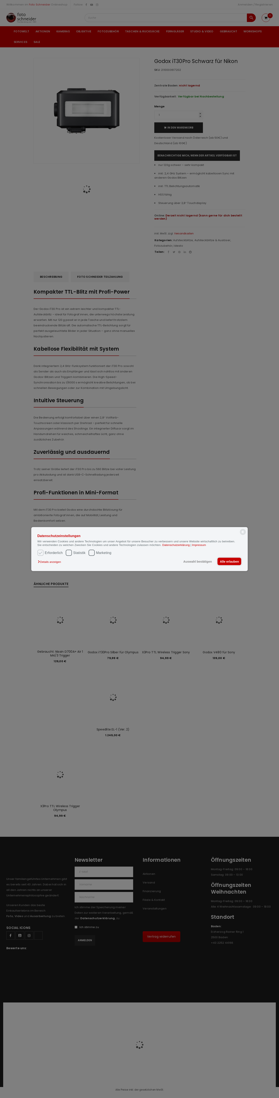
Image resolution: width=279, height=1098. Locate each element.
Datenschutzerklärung (176, 545)
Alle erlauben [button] (229, 561)
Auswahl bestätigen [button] (197, 561)
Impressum (199, 545)
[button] (50, 562)
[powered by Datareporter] (242, 534)
